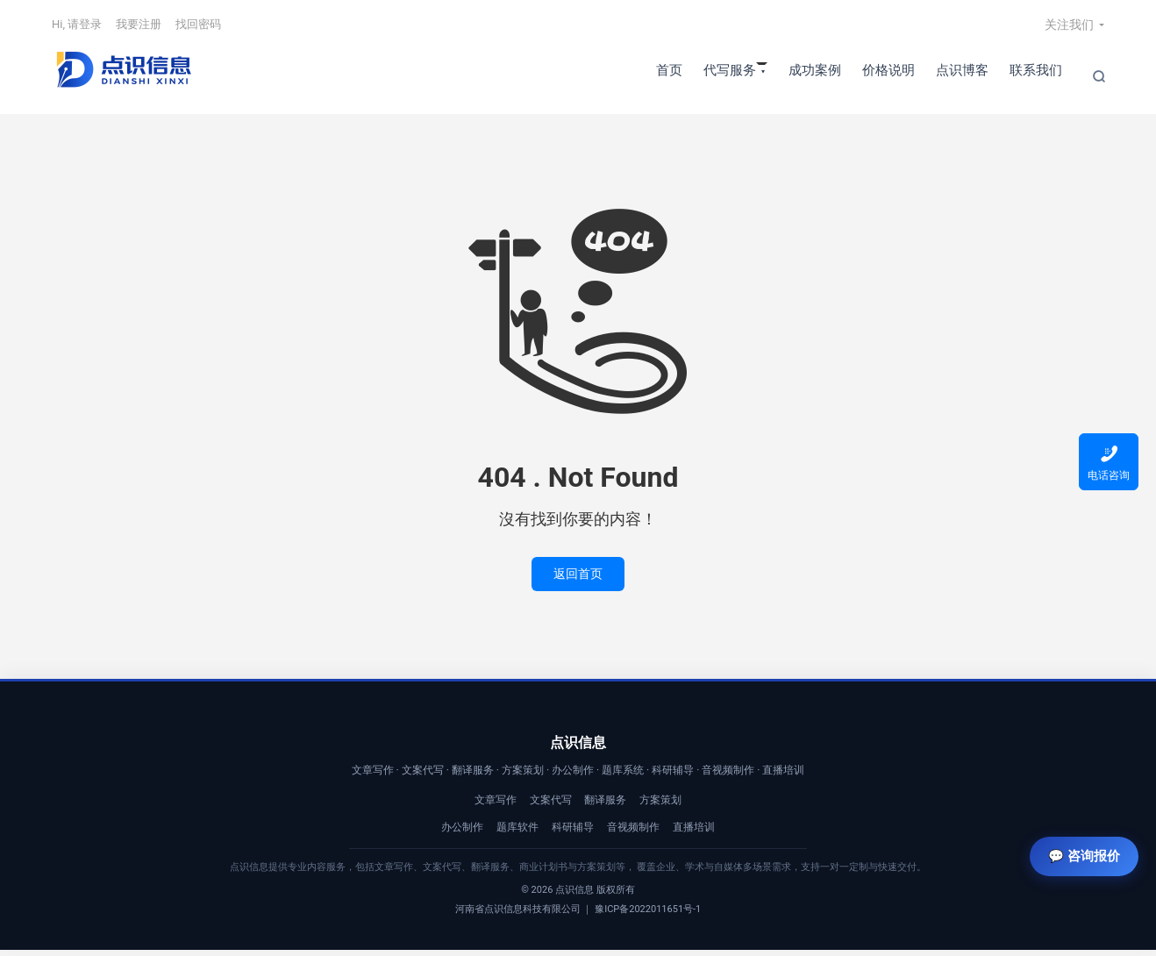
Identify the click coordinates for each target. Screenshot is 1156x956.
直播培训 (694, 833)
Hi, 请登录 (77, 29)
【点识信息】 (123, 76)
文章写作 (496, 806)
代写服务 (729, 75)
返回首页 (578, 581)
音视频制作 (633, 833)
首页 (669, 75)
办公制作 (462, 833)
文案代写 (551, 806)
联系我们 (1036, 75)
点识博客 (962, 75)
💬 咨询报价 (1078, 847)
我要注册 (138, 29)
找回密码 (198, 29)
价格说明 (888, 75)
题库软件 (517, 833)
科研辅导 (573, 833)
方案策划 (660, 806)
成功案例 (815, 75)
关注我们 (1069, 30)
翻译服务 (605, 806)
